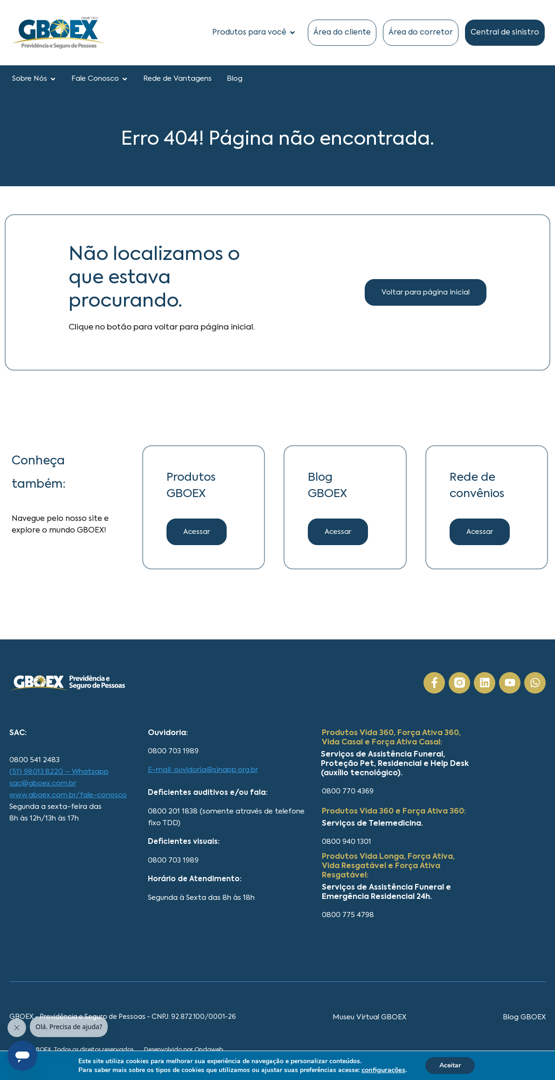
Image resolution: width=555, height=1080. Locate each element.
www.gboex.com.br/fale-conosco (68, 795)
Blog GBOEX (524, 1017)
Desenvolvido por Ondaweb (183, 1050)
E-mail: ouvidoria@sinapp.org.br (203, 769)
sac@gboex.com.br (42, 783)
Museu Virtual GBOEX (369, 1017)
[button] (338, 532)
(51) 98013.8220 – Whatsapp (59, 771)
